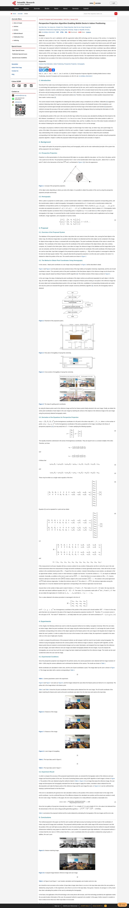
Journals (37, 8)
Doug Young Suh (86, 27)
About (65, 8)
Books (47, 8)
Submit (85, 8)
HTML (62, 32)
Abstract (42, 35)
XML (66, 32)
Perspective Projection (70, 64)
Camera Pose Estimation (46, 64)
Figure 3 (41, 269)
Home (16, 8)
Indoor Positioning (58, 64)
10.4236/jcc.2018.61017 (48, 32)
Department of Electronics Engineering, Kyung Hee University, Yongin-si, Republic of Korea (64, 29)
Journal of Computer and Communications (50, 19)
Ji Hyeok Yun (59, 27)
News (56, 8)
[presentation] (64, 162)
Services (75, 8)
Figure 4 (48, 269)
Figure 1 (80, 162)
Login (113, 3)
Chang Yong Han (68, 27)
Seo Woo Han (43, 27)
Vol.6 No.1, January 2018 (71, 19)
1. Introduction (45, 80)
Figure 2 (84, 256)
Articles (26, 8)
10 (52, 426)
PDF (57, 32)
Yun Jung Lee (51, 27)
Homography (81, 64)
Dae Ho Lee (77, 27)
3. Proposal (43, 228)
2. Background (45, 142)
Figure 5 (107, 274)
